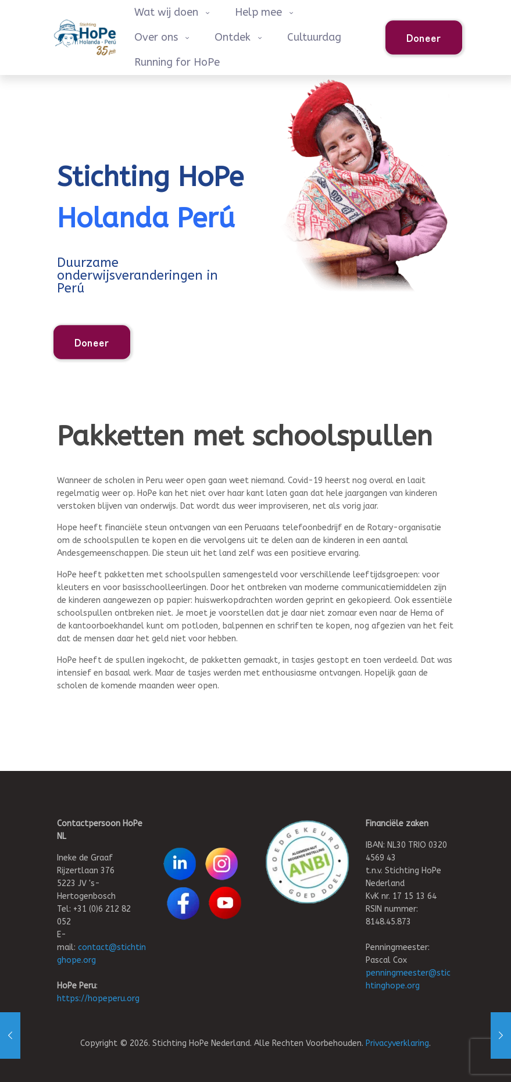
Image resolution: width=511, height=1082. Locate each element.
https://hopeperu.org (98, 999)
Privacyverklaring (397, 1043)
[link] (307, 861)
